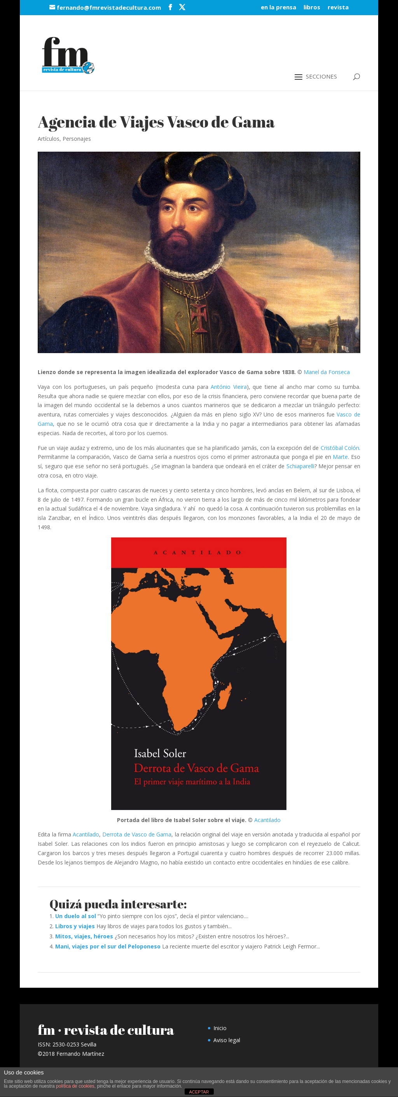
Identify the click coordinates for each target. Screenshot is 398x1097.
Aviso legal (226, 1040)
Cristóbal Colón (340, 447)
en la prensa (278, 7)
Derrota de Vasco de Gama (136, 834)
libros (312, 7)
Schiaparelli (300, 466)
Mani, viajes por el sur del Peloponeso (108, 946)
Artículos (48, 138)
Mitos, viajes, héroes (84, 936)
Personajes (77, 138)
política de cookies (75, 1086)
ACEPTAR (199, 1092)
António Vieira (229, 386)
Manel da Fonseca (327, 372)
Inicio (220, 1028)
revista (338, 7)
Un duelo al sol (75, 916)
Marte (340, 456)
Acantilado (267, 820)
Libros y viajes (75, 926)
